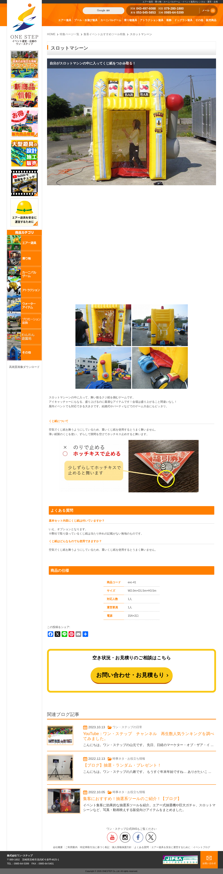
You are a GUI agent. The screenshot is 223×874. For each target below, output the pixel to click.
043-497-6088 (146, 8)
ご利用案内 (71, 847)
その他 (199, 20)
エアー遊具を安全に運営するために (170, 847)
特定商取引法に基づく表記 (94, 847)
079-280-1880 (174, 8)
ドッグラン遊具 (183, 20)
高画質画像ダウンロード (24, 366)
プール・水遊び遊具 (86, 20)
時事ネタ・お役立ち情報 (129, 758)
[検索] (103, 10)
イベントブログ (201, 847)
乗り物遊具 (130, 20)
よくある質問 (141, 847)
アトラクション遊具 (151, 20)
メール (209, 10)
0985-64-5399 (174, 12)
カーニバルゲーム (110, 20)
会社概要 (58, 847)
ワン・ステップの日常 (127, 727)
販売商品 (211, 20)
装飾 (168, 20)
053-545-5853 (146, 12)
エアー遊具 (64, 20)
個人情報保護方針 (122, 847)
